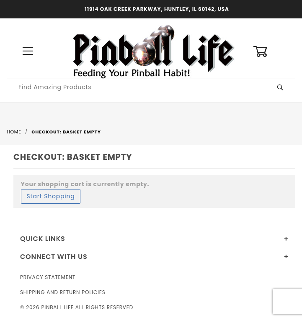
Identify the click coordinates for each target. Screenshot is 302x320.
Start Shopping (51, 196)
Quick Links (42, 238)
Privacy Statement (47, 277)
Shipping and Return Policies (63, 292)
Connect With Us (53, 256)
